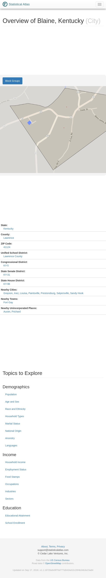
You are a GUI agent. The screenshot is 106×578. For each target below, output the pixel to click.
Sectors (9, 498)
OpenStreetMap (53, 563)
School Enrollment (15, 522)
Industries (10, 491)
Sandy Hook (76, 293)
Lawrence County (12, 256)
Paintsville (33, 293)
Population (11, 394)
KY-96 (6, 284)
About (44, 546)
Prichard (16, 311)
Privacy (61, 546)
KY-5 (6, 265)
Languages (11, 445)
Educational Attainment (17, 515)
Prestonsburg (48, 293)
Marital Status (12, 423)
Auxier (6, 311)
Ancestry (10, 438)
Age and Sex (12, 401)
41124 (6, 247)
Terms (52, 546)
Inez (16, 293)
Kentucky (8, 228)
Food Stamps (12, 476)
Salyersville (63, 293)
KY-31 (6, 274)
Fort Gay (8, 302)
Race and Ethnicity (15, 409)
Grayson (8, 293)
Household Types (14, 416)
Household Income (15, 462)
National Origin (13, 431)
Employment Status (15, 469)
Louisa (23, 293)
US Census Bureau (59, 560)
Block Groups (12, 80)
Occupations (12, 484)
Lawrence (8, 237)
